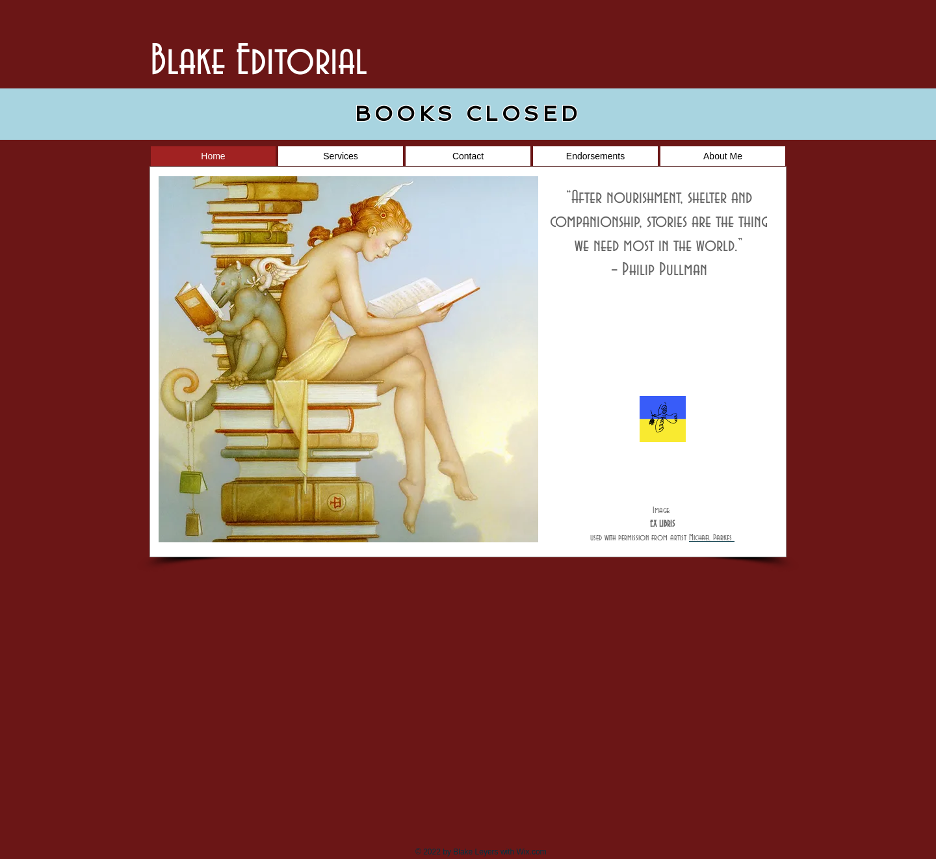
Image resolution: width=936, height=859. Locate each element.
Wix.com (533, 851)
